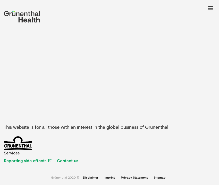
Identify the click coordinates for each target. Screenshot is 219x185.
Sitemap (159, 177)
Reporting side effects (25, 160)
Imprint (110, 177)
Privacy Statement (134, 177)
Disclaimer (90, 177)
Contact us (67, 160)
